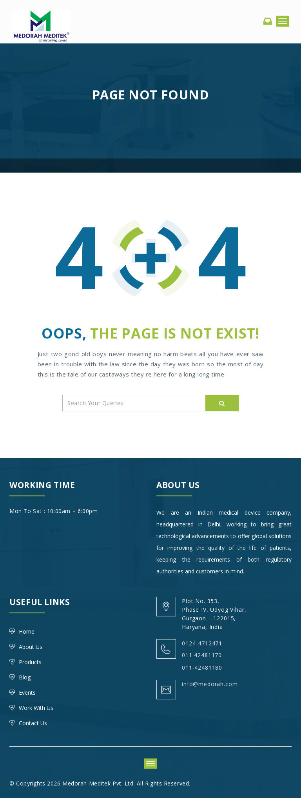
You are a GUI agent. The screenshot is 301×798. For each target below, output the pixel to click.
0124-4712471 (202, 643)
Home (26, 631)
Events (27, 692)
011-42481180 (202, 667)
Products (30, 662)
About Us (30, 646)
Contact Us (33, 723)
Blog (25, 677)
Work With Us (36, 708)
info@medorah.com (210, 684)
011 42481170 (202, 655)
